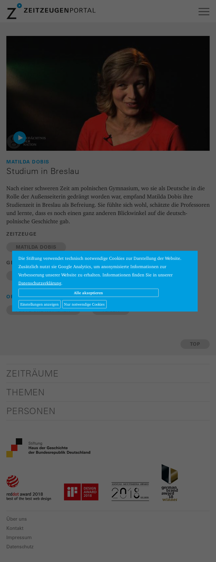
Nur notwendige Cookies (84, 304)
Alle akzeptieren (88, 292)
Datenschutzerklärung (39, 282)
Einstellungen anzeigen (39, 304)
